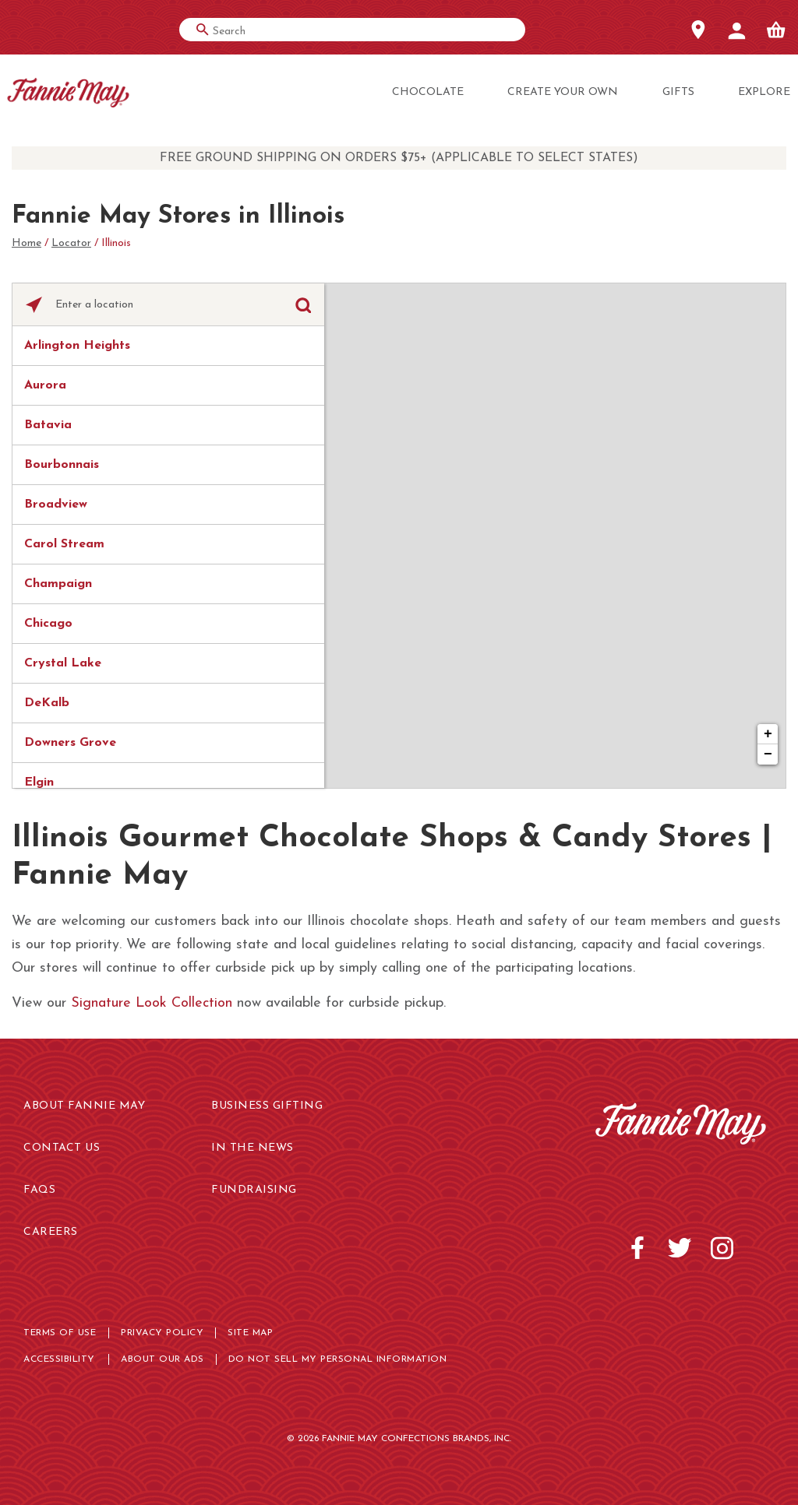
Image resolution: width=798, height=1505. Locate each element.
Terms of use (59, 1333)
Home (26, 243)
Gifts (678, 92)
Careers (50, 1232)
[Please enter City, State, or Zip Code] (168, 305)
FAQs (39, 1190)
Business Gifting (267, 1106)
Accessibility (59, 1359)
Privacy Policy (162, 1333)
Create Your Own (562, 92)
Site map (250, 1333)
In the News (252, 1148)
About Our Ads (162, 1359)
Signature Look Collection (151, 1003)
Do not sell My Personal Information (337, 1359)
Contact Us (61, 1148)
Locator (71, 243)
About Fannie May (84, 1106)
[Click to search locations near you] (33, 304)
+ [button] (768, 734)
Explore (764, 92)
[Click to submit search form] (302, 304)
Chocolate (428, 92)
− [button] (768, 754)
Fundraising (254, 1190)
